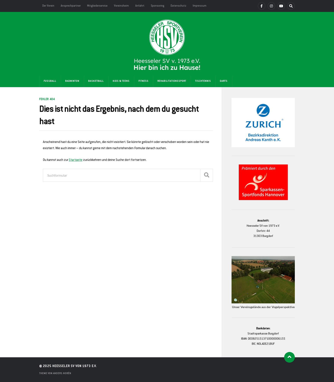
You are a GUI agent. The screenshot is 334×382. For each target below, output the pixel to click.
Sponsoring (157, 6)
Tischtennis (203, 81)
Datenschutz (178, 6)
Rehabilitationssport (171, 81)
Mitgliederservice (97, 6)
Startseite (75, 160)
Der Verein (48, 6)
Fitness (143, 81)
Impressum (199, 6)
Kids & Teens (121, 81)
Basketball (96, 81)
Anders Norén (62, 373)
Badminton (72, 81)
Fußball (50, 81)
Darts (223, 81)
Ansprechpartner (71, 6)
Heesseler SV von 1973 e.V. (74, 366)
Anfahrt (139, 6)
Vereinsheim (121, 6)
